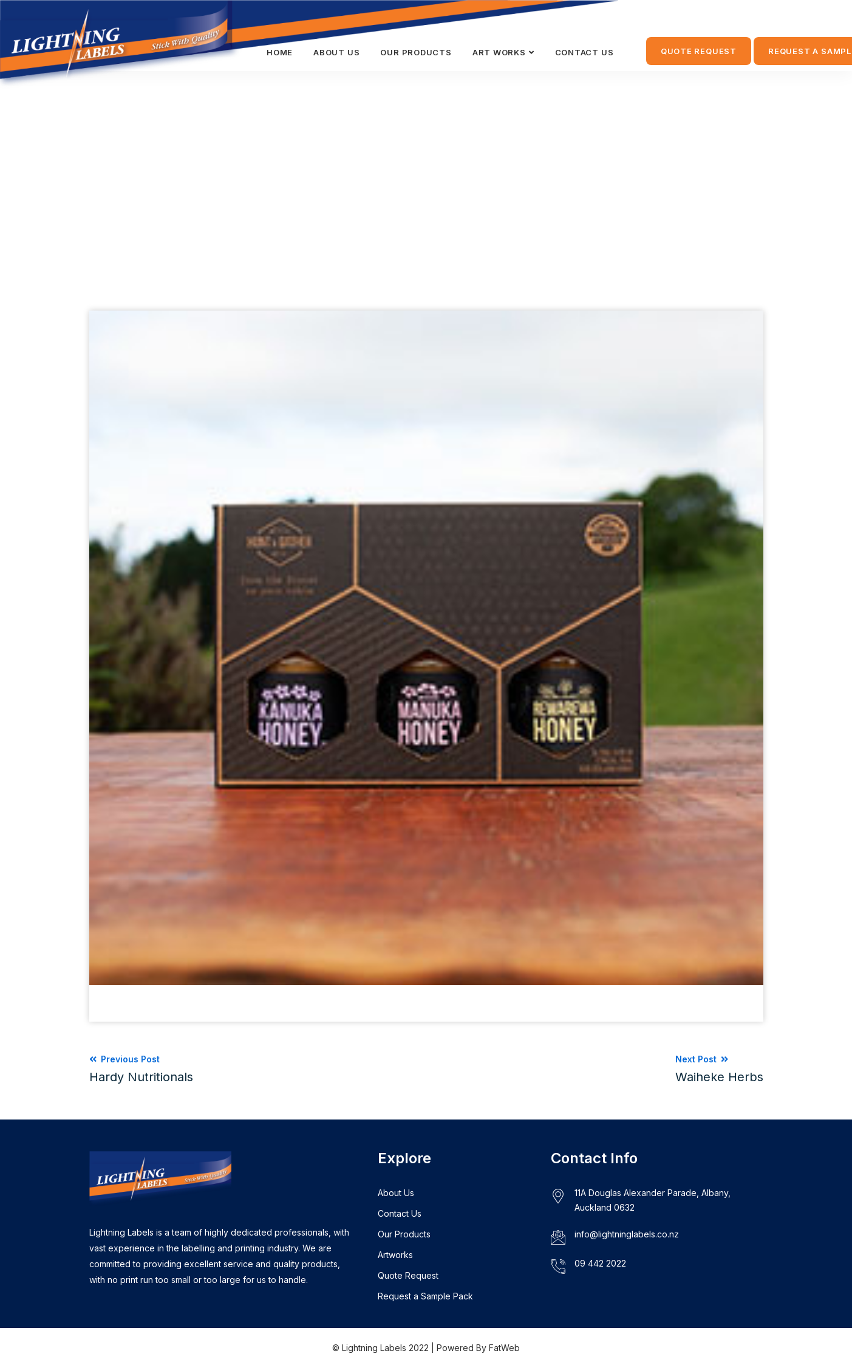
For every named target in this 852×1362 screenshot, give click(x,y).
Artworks (395, 1255)
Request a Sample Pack (425, 1296)
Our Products (415, 52)
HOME (280, 52)
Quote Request (408, 1275)
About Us (396, 1193)
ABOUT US (336, 52)
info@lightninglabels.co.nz (626, 1234)
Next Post (719, 1069)
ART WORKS (499, 52)
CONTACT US (584, 52)
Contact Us (399, 1213)
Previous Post (141, 1069)
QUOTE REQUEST (699, 51)
